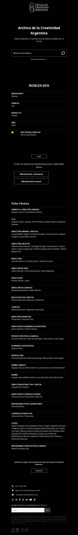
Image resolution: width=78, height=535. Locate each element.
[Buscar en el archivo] (36, 53)
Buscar (63, 53)
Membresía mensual (31, 174)
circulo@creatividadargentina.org (24, 494)
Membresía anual (31, 181)
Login (39, 156)
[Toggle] (74, 3)
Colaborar (39, 471)
